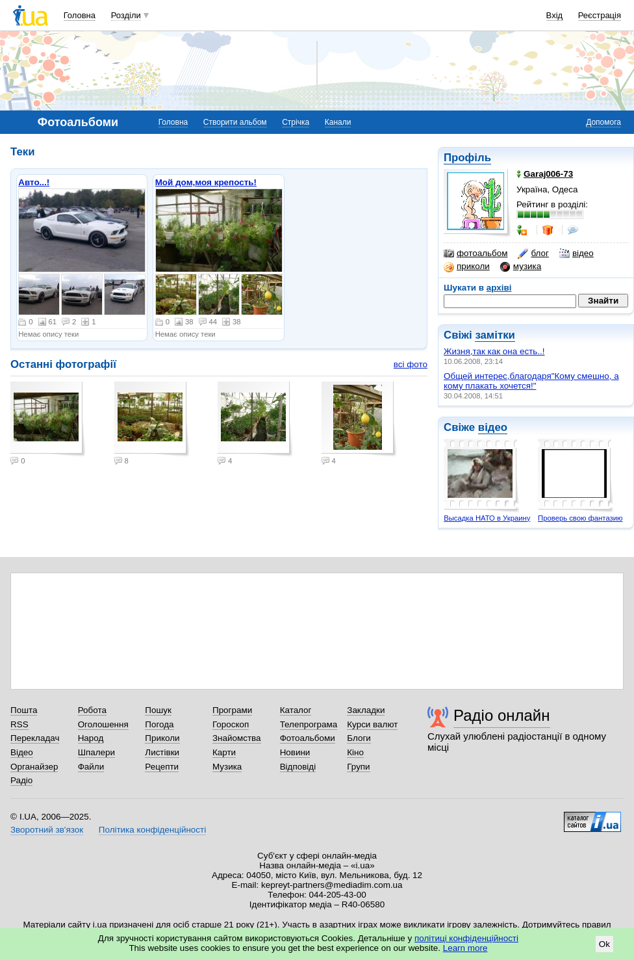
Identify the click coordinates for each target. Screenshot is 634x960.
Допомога (603, 122)
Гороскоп (230, 724)
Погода (159, 724)
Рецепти (162, 767)
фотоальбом (475, 253)
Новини (295, 752)
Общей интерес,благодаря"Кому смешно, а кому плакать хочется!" (531, 381)
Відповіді (298, 767)
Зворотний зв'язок (46, 830)
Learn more (465, 948)
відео (576, 253)
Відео (21, 752)
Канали (338, 122)
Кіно (355, 752)
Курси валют (372, 724)
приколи (467, 266)
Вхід (554, 15)
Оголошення (103, 724)
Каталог (296, 710)
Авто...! (33, 182)
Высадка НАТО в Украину (487, 518)
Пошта (23, 710)
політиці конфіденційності (466, 938)
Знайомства (236, 738)
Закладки (366, 710)
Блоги (359, 738)
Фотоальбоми (307, 738)
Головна (79, 15)
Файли (91, 767)
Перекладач (34, 738)
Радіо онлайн (501, 715)
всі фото (410, 364)
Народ (91, 738)
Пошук (158, 710)
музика (520, 266)
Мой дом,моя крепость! (206, 182)
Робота (92, 710)
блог (533, 253)
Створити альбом (235, 122)
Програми (232, 710)
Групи (358, 767)
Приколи (162, 738)
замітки (495, 335)
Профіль (467, 157)
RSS (19, 724)
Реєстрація (599, 15)
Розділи (126, 15)
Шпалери (96, 752)
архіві (499, 287)
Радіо (21, 780)
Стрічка (295, 122)
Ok (604, 944)
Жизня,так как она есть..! (494, 351)
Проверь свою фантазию (580, 518)
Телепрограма (309, 724)
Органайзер (34, 767)
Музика (227, 767)
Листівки (162, 752)
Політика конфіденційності (152, 830)
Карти (224, 752)
